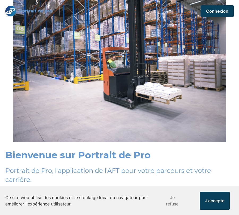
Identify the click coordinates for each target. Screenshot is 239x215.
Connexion (217, 11)
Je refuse (172, 201)
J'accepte (214, 200)
